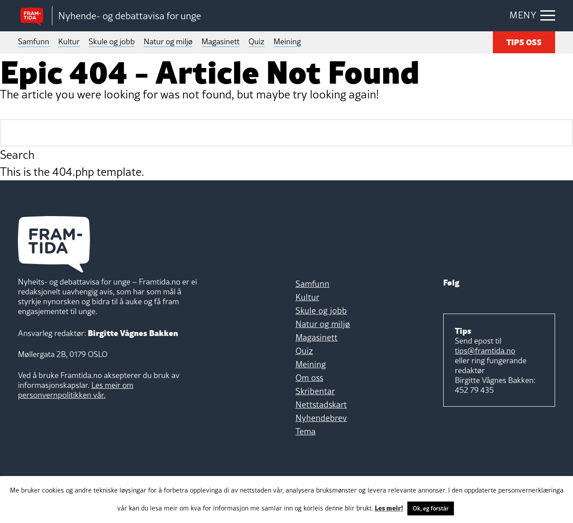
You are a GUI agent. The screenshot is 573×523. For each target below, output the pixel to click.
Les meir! (389, 507)
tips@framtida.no (485, 350)
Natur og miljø (168, 41)
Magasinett (220, 41)
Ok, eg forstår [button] (431, 508)
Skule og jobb (112, 41)
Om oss (309, 377)
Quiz (256, 41)
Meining (287, 41)
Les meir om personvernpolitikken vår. (75, 389)
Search (17, 155)
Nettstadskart (321, 404)
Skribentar (315, 391)
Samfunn (33, 41)
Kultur (69, 41)
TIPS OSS (524, 41)
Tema (305, 431)
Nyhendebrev (321, 418)
